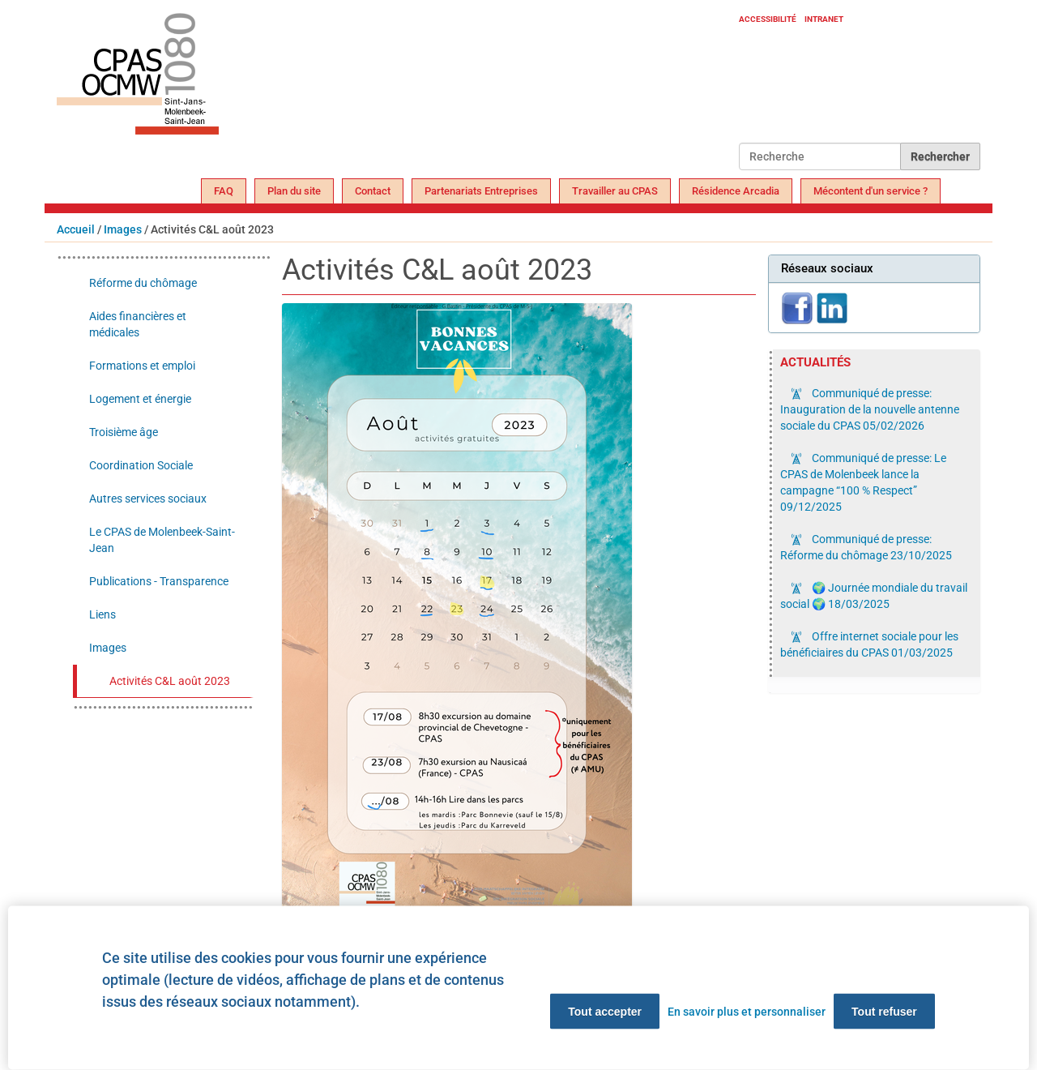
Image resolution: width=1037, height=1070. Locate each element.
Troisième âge (123, 432)
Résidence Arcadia (735, 191)
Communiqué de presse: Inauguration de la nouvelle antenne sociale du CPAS (869, 409)
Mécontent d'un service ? (870, 191)
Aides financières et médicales (137, 324)
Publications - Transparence (158, 581)
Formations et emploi (142, 365)
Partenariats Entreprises (481, 191)
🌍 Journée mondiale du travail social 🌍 (873, 595)
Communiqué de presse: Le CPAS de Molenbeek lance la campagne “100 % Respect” (863, 482)
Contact (372, 191)
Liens (102, 614)
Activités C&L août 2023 (169, 680)
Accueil (76, 229)
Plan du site (294, 191)
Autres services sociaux (148, 498)
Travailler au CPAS (615, 191)
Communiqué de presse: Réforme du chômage (866, 547)
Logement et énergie (140, 398)
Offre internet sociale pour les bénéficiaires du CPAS (869, 644)
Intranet (823, 19)
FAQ (223, 191)
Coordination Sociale (141, 465)
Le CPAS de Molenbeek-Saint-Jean (162, 539)
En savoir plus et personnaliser (747, 1011)
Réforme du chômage (143, 282)
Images (123, 229)
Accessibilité (767, 19)
